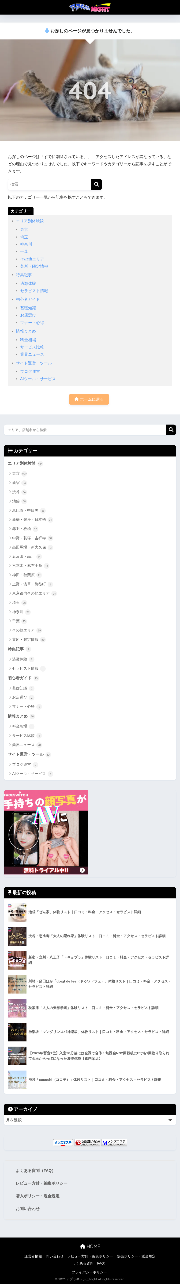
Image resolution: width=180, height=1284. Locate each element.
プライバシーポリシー (89, 1272)
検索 (171, 430)
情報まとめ (26, 331)
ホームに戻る (89, 399)
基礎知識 (28, 308)
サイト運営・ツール (34, 363)
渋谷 (19, 492)
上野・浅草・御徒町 (32, 584)
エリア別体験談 (30, 221)
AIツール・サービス (38, 379)
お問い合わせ (28, 1209)
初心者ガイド (28, 299)
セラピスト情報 (34, 291)
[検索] (96, 184)
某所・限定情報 (34, 266)
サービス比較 (32, 347)
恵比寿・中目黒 (29, 511)
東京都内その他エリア (34, 593)
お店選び (28, 315)
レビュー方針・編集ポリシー (42, 1183)
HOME (90, 1246)
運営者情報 (33, 1256)
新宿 (19, 483)
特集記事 (24, 275)
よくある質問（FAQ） (36, 1170)
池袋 (19, 501)
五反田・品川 (27, 557)
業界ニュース (32, 354)
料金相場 (28, 340)
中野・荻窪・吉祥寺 (32, 538)
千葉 (24, 251)
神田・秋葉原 (27, 575)
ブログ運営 (30, 371)
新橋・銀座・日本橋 (32, 520)
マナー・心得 (32, 323)
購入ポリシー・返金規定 (38, 1196)
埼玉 (24, 237)
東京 (24, 229)
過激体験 (28, 283)
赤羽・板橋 (25, 529)
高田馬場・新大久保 (32, 547)
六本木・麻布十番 (30, 566)
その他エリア (32, 259)
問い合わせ (55, 1256)
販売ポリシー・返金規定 (136, 1256)
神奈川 (26, 244)
